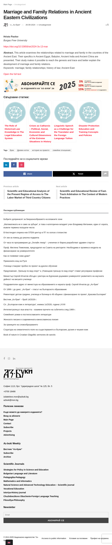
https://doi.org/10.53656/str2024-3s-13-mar (26, 46)
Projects (8, 431)
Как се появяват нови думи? (17, 256)
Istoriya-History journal (15, 492)
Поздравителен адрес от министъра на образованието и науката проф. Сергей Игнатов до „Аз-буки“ (51, 284)
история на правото (40, 150)
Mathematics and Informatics (18, 481)
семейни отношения (61, 150)
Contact (7, 423)
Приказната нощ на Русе (15, 261)
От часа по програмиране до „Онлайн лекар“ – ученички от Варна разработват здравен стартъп (49, 242)
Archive (7, 457)
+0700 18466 (9, 391)
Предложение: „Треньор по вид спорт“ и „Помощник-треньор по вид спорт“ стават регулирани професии (53, 271)
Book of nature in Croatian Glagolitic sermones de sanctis (29, 335)
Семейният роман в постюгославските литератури (27, 314)
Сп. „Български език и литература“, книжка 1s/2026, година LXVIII (34, 304)
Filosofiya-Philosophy (14, 500)
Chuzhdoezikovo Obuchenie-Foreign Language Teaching (31, 496)
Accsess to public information (54, 538)
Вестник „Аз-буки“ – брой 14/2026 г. (20, 299)
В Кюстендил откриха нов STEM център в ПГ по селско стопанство (35, 232)
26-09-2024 (30, 25)
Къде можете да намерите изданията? (23, 412)
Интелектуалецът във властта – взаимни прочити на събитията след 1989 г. (39, 309)
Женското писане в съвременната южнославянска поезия (31, 319)
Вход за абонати (12, 416)
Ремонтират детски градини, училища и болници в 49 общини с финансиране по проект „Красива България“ (55, 294)
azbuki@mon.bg (11, 400)
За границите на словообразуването (21, 324)
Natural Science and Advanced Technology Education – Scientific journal (39, 485)
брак (12, 150)
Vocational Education (14, 489)
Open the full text (12, 74)
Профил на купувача (99, 538)
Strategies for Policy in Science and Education (26, 470)
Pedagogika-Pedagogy (14, 477)
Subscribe (8, 427)
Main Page (8, 5)
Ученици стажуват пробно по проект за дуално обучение (30, 266)
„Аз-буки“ (16, 25)
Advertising (9, 435)
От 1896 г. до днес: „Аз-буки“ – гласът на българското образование (35, 289)
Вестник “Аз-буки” (13, 449)
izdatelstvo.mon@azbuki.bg (16, 397)
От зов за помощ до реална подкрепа (21, 237)
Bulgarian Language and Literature (20, 473)
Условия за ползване (78, 538)
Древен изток (23, 150)
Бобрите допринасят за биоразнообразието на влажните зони (33, 219)
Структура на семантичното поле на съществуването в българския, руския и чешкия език (46, 329)
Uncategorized (20, 5)
